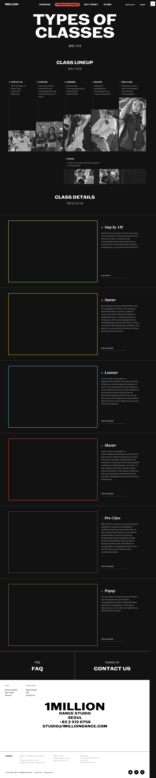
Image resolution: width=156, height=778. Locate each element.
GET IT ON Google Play (84, 744)
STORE (107, 5)
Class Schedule (114, 348)
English (142, 4)
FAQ (27, 692)
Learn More (114, 275)
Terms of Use (38, 772)
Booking (153, 767)
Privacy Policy (48, 772)
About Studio (31, 689)
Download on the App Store (65, 744)
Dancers (8, 695)
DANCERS (44, 5)
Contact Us (30, 695)
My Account (131, 4)
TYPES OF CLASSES (67, 5)
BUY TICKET (91, 5)
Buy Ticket (9, 692)
